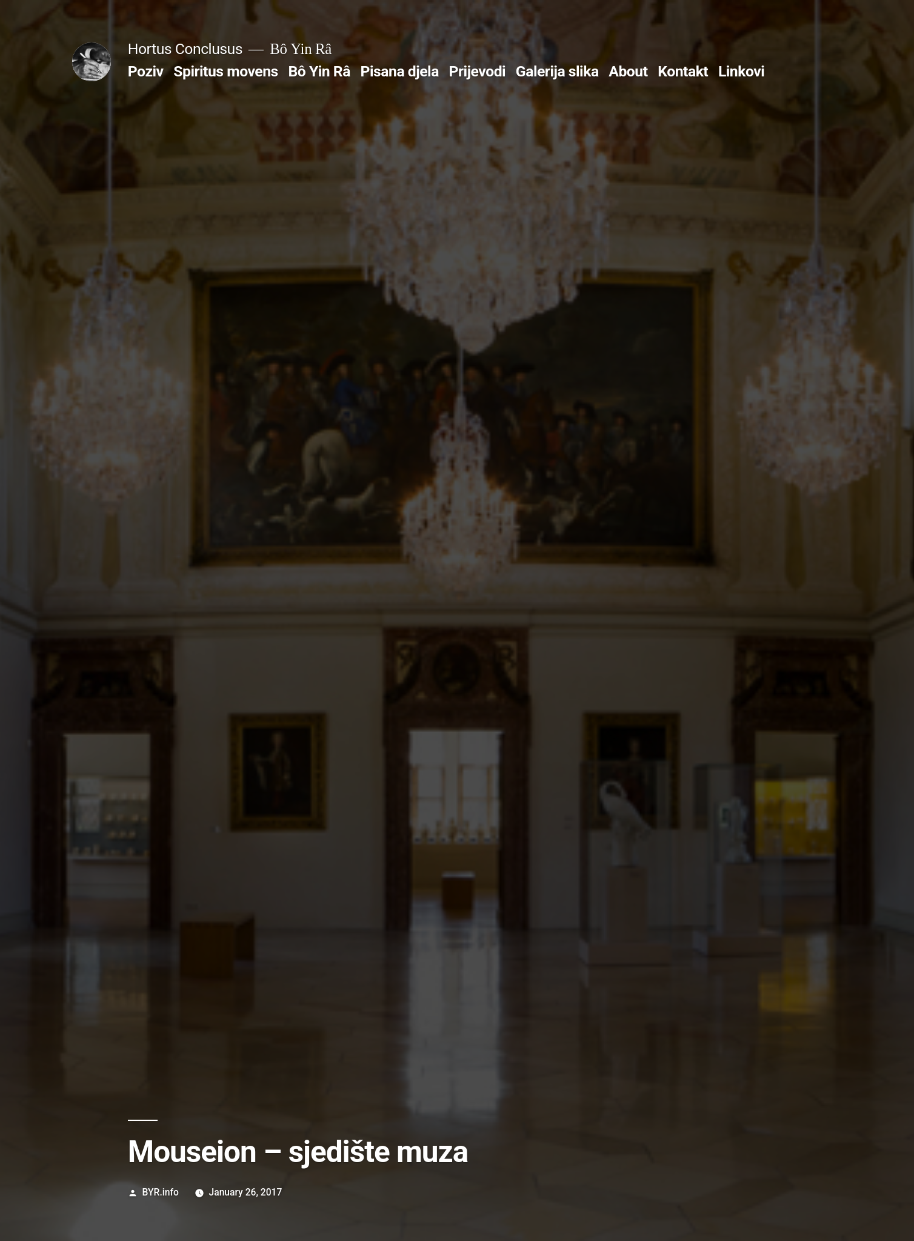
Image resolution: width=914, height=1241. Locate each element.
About (628, 71)
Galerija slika (557, 71)
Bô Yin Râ (319, 71)
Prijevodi (477, 71)
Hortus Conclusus (185, 49)
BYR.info (160, 1192)
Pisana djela (400, 71)
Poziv (146, 71)
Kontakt (683, 71)
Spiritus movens (225, 71)
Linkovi (741, 71)
